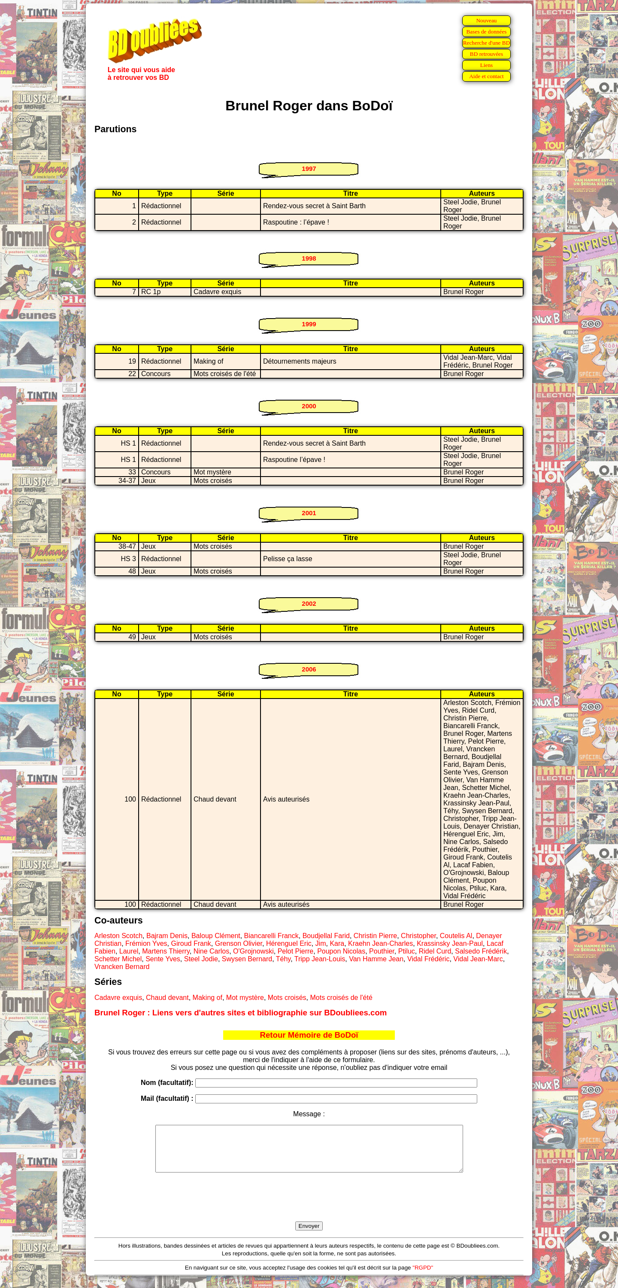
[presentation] (309, 1207)
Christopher (418, 935)
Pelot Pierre (296, 951)
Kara (337, 943)
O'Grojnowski (253, 951)
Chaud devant (167, 997)
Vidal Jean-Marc (478, 959)
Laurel (128, 951)
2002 (309, 603)
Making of (207, 997)
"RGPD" (422, 1276)
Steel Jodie (201, 959)
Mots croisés (287, 997)
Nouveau (486, 20)
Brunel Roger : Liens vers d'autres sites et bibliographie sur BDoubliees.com (240, 1012)
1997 (309, 168)
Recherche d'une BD (486, 42)
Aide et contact (486, 76)
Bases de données (486, 31)
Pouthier (381, 951)
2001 (309, 512)
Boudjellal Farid (326, 935)
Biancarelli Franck (271, 935)
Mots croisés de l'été (341, 997)
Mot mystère (245, 997)
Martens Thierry (166, 951)
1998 (309, 258)
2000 (309, 406)
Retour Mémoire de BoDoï (309, 1034)
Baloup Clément (215, 935)
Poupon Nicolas (341, 951)
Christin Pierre (375, 935)
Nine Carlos (212, 951)
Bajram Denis (167, 935)
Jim (320, 943)
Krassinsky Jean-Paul (450, 943)
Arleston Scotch (118, 935)
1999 (309, 324)
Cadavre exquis (118, 997)
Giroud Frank (191, 943)
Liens (486, 65)
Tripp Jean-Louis (319, 959)
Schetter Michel (118, 959)
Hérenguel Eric (289, 943)
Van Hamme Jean (376, 959)
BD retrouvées (486, 54)
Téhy (283, 959)
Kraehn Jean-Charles (380, 943)
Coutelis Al (456, 935)
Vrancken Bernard (121, 966)
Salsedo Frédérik (481, 951)
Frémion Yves (146, 943)
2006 (309, 669)
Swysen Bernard (247, 959)
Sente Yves (162, 959)
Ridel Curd (435, 951)
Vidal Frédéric (428, 959)
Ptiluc (406, 951)
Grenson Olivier (238, 943)
